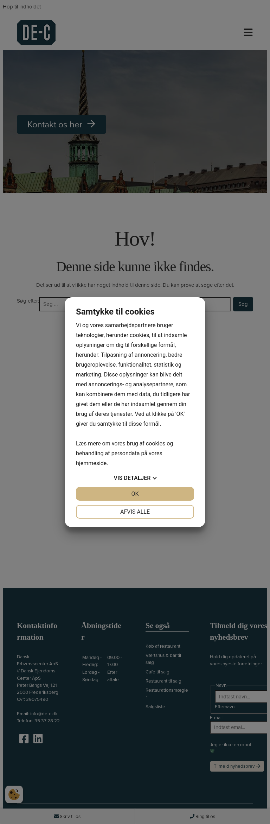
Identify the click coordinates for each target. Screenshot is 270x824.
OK (135, 493)
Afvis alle (135, 511)
